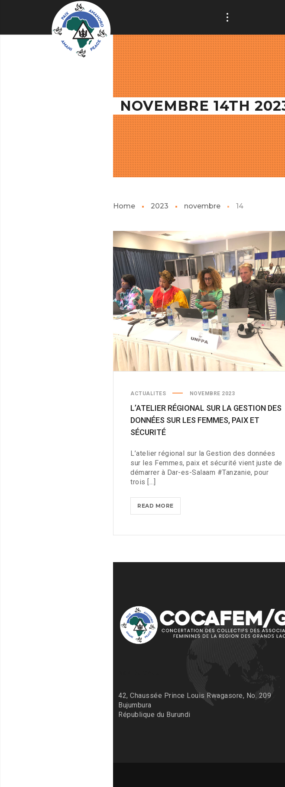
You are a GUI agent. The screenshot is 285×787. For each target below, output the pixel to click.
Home (124, 206)
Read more (159, 507)
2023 (159, 206)
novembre (202, 206)
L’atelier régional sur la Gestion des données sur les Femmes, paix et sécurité (206, 420)
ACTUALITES (148, 393)
